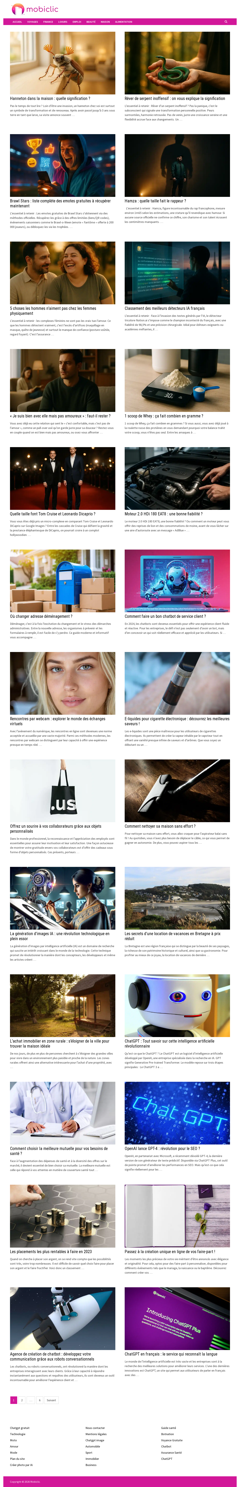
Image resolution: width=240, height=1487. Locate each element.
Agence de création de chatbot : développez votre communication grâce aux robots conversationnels (52, 1357)
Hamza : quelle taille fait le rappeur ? (155, 201)
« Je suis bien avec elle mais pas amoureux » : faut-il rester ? (60, 416)
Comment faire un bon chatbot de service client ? (165, 616)
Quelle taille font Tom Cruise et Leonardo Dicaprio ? (52, 514)
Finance (48, 21)
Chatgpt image (95, 1440)
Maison (105, 21)
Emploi (77, 21)
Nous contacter (95, 1428)
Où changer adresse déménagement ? (41, 616)
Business (91, 1465)
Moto (13, 1440)
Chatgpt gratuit (20, 1428)
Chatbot (166, 1446)
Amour (14, 1446)
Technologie (17, 1434)
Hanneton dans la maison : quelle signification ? (50, 98)
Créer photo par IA (21, 1465)
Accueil (17, 21)
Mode (13, 1452)
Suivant (51, 1400)
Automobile (93, 1446)
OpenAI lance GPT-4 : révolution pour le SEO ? (162, 1148)
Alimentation (123, 21)
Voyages (32, 21)
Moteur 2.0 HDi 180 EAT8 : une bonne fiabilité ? (163, 514)
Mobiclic (35, 1481)
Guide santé (168, 1428)
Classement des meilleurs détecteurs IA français (165, 308)
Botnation (167, 1434)
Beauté (91, 21)
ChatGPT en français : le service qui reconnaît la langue (171, 1354)
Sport (89, 1452)
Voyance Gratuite (171, 1440)
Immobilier (92, 1459)
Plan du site (17, 1459)
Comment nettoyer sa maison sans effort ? (160, 826)
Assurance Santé (171, 1452)
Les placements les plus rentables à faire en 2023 (51, 1251)
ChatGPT (166, 1459)
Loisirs (62, 21)
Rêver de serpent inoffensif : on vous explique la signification (175, 98)
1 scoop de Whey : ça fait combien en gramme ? (164, 416)
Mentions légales (96, 1434)
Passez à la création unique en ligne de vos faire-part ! (170, 1251)
